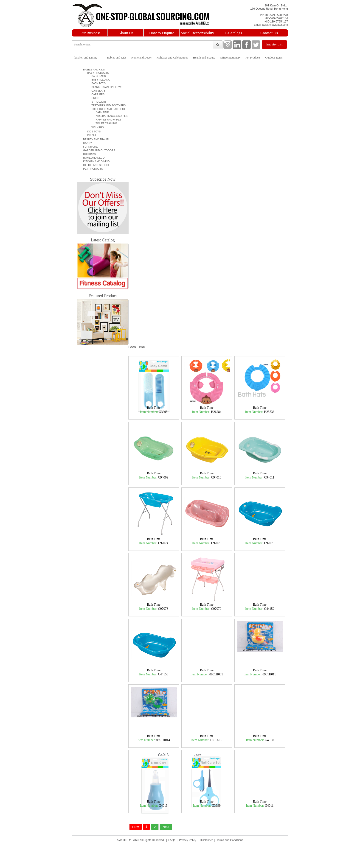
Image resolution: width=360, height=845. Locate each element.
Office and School (96, 165)
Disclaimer (206, 840)
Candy (87, 143)
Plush (90, 135)
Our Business (89, 33)
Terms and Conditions (230, 840)
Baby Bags (96, 76)
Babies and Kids (117, 57)
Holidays (89, 154)
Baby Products (96, 72)
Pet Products (252, 57)
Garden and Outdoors (98, 150)
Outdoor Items (273, 57)
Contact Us (269, 33)
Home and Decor (141, 57)
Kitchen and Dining (96, 161)
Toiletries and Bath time (106, 109)
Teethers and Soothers (106, 105)
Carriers (95, 94)
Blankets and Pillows (104, 87)
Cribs (93, 98)
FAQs (171, 840)
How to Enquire (161, 33)
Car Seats (96, 90)
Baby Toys (96, 83)
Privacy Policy (187, 840)
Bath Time (99, 112)
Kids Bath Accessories (109, 116)
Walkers (95, 127)
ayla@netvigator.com (275, 24)
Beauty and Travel (95, 139)
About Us (125, 33)
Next (166, 827)
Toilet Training (103, 123)
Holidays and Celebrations (172, 57)
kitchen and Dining (85, 57)
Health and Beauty (204, 57)
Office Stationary (230, 57)
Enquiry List (274, 44)
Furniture (90, 146)
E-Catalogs (233, 33)
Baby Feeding (98, 79)
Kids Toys (92, 131)
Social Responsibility (197, 33)
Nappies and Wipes (105, 119)
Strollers (97, 101)
